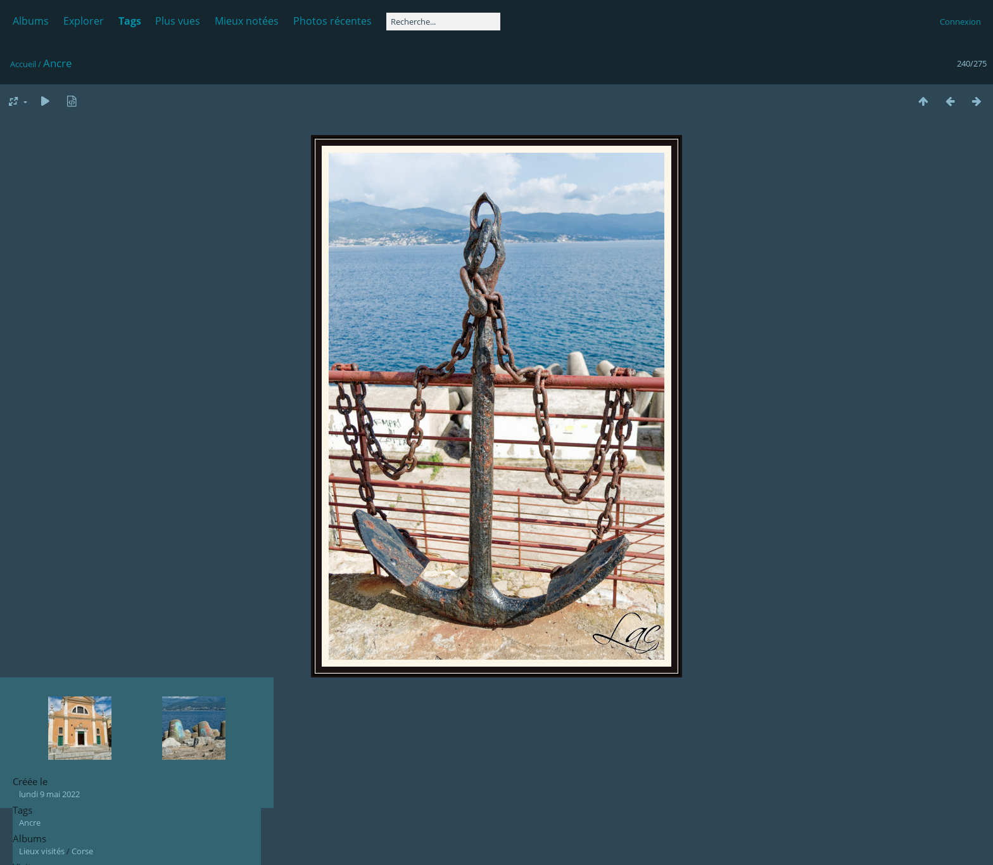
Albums (31, 21)
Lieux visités (42, 851)
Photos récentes (332, 21)
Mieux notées (247, 21)
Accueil (23, 64)
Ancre (30, 822)
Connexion (960, 21)
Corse (82, 851)
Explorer (83, 21)
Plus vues (177, 21)
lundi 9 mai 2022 (49, 794)
